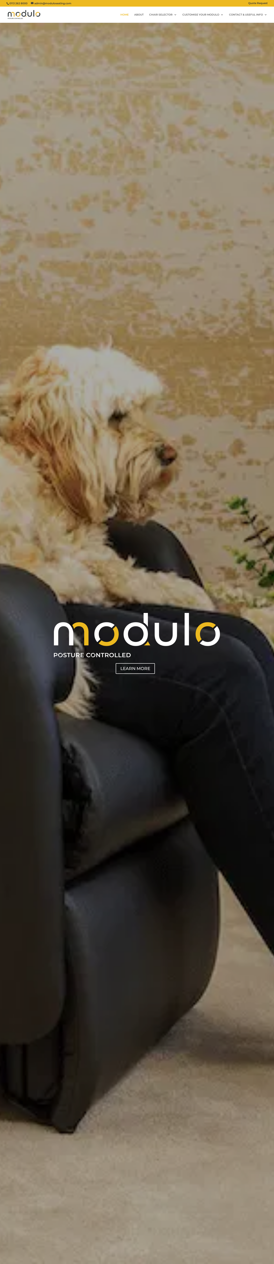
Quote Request (258, 3)
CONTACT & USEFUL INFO (246, 14)
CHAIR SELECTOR (161, 14)
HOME (124, 14)
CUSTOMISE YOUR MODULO (200, 14)
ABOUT (139, 14)
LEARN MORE (135, 668)
